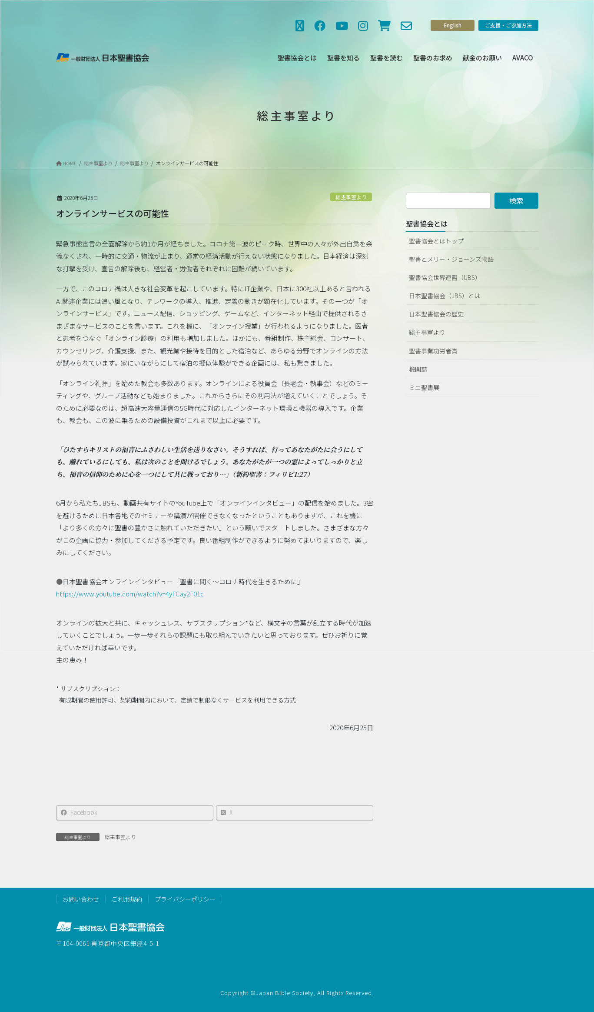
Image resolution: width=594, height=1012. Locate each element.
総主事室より (351, 196)
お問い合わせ (81, 899)
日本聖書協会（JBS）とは (444, 295)
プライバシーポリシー (185, 899)
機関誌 (418, 369)
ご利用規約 (127, 899)
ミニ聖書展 (424, 387)
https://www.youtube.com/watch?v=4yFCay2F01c (130, 596)
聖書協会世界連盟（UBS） (445, 277)
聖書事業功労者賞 (433, 350)
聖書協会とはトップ (436, 240)
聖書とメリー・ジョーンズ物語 (451, 259)
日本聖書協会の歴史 (436, 314)
